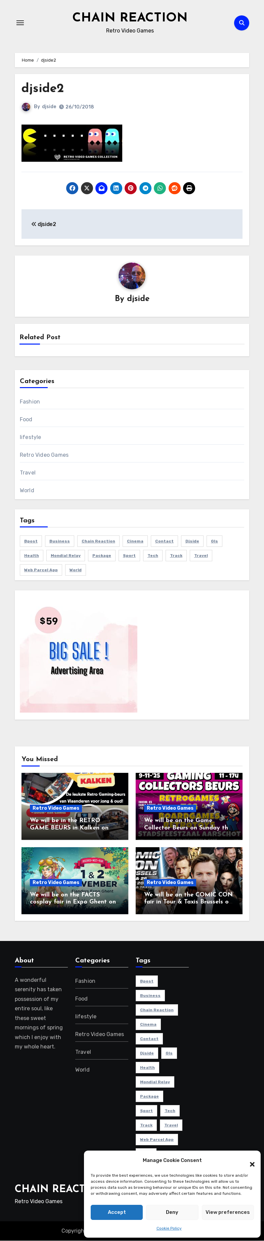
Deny (172, 1212)
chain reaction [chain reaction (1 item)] (98, 541)
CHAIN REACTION (130, 18)
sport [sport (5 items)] (129, 556)
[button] (249, 1161)
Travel (28, 473)
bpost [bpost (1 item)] (31, 541)
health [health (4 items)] (31, 556)
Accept (117, 1212)
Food (26, 420)
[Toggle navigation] (20, 23)
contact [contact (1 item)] (164, 541)
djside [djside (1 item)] (192, 541)
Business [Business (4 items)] (59, 541)
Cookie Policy (169, 1228)
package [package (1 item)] (101, 556)
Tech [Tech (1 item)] (152, 556)
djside (49, 107)
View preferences (228, 1212)
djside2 (42, 88)
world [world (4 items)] (76, 570)
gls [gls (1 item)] (214, 541)
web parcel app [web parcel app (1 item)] (41, 570)
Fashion (30, 402)
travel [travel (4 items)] (201, 556)
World (27, 491)
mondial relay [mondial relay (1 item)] (66, 556)
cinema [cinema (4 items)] (135, 541)
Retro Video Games (44, 455)
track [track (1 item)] (176, 556)
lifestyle (30, 437)
